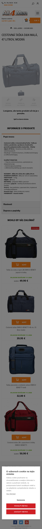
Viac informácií (11, 494)
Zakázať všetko (21, 512)
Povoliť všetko (20, 506)
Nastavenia (21, 500)
